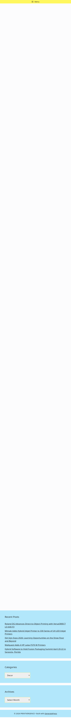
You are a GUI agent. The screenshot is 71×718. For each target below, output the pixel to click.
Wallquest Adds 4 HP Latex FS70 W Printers (25, 645)
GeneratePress (51, 713)
